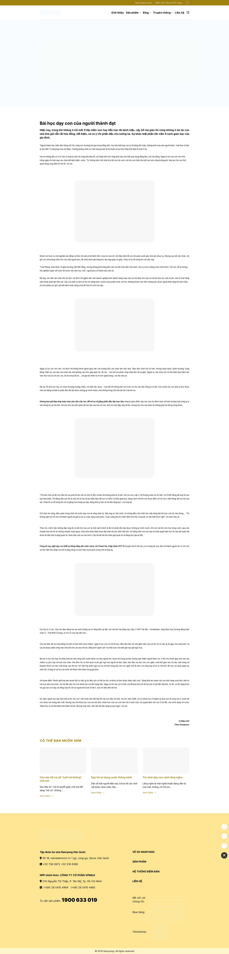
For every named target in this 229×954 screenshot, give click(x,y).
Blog (147, 12)
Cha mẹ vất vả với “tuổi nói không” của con (61, 779)
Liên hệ (179, 12)
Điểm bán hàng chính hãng (169, 3)
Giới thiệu (117, 12)
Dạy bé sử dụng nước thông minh (111, 777)
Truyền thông (163, 12)
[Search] (188, 12)
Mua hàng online (143, 3)
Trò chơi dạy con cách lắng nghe (162, 777)
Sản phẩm (133, 12)
